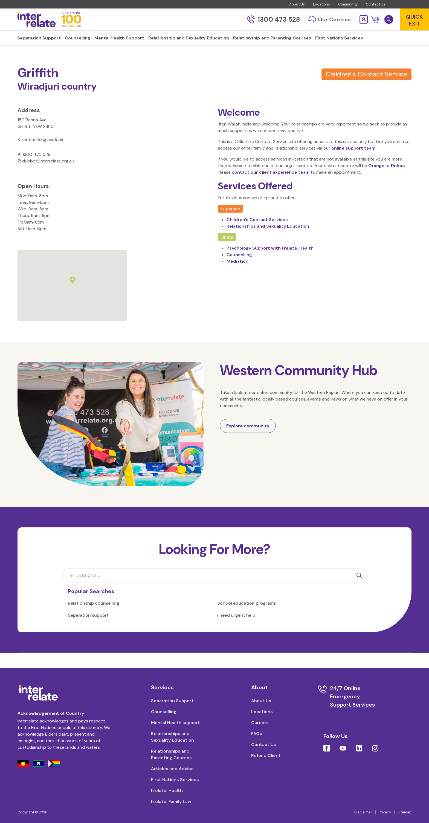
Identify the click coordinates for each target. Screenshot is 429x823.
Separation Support (172, 701)
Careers (260, 722)
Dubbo (398, 180)
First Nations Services (175, 779)
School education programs (246, 618)
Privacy (385, 812)
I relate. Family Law (171, 801)
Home (23, 56)
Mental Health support (175, 722)
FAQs (256, 733)
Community (348, 4)
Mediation (237, 276)
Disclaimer (363, 812)
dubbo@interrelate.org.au (48, 175)
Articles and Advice (172, 768)
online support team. (353, 162)
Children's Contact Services (257, 234)
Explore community (247, 440)
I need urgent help (236, 630)
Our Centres (329, 19)
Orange (376, 180)
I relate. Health (167, 790)
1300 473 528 (273, 19)
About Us (297, 4)
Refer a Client (266, 755)
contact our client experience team (271, 187)
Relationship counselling (93, 618)
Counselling (239, 269)
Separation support (88, 630)
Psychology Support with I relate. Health (270, 262)
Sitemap (404, 812)
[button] (374, 19)
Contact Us (375, 4)
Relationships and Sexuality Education (268, 241)
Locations (321, 4)
